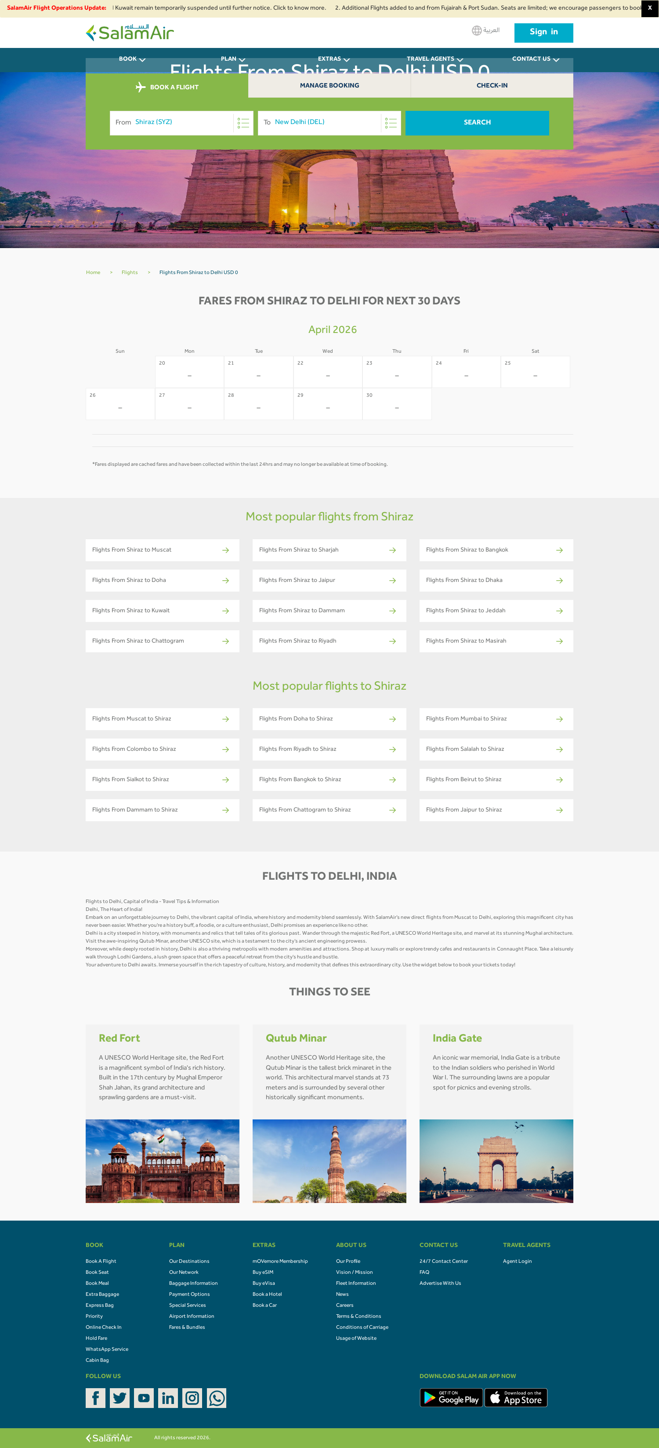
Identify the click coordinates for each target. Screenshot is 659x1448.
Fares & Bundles (187, 1328)
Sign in (544, 33)
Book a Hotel (267, 1295)
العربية (486, 31)
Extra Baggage (102, 1295)
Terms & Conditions (358, 1317)
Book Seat (97, 1273)
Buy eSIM (263, 1273)
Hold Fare (96, 1339)
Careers (345, 1306)
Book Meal (97, 1284)
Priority (94, 1317)
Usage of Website (356, 1339)
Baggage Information (193, 1284)
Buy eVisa (264, 1284)
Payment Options (189, 1295)
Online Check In (104, 1328)
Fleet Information (356, 1284)
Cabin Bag (97, 1361)
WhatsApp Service (107, 1350)
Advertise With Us (440, 1284)
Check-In (492, 86)
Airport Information (191, 1317)
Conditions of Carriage (362, 1328)
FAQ (424, 1273)
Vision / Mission (354, 1273)
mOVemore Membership (280, 1262)
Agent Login (517, 1262)
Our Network (184, 1273)
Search (477, 123)
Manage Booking (329, 86)
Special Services (187, 1306)
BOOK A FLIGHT (167, 87)
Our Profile (348, 1262)
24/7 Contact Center (444, 1262)
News (342, 1295)
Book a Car (265, 1306)
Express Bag (100, 1306)
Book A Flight (101, 1262)
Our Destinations (189, 1262)
